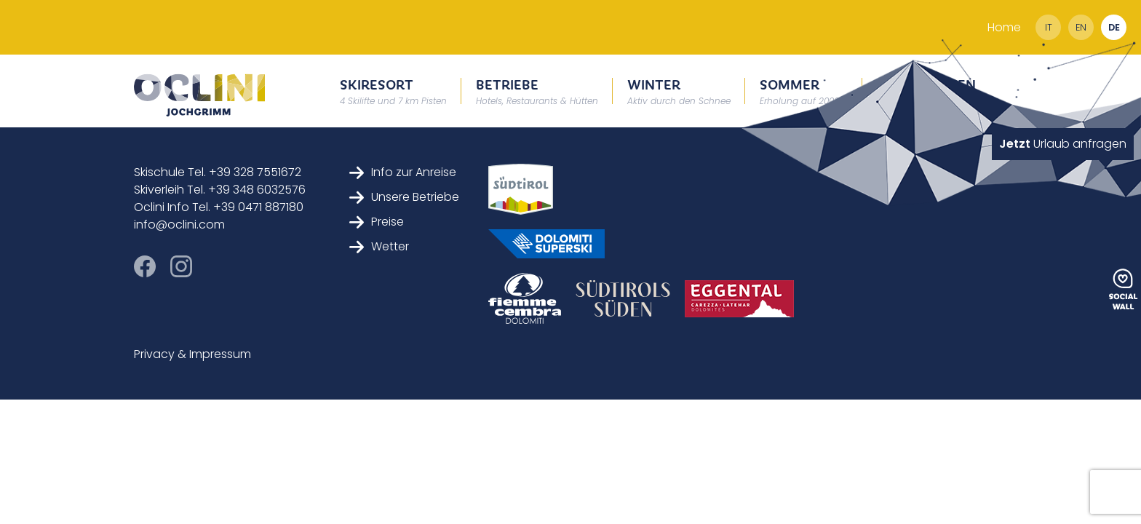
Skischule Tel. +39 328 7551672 (217, 172)
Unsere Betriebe (404, 196)
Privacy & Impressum (192, 354)
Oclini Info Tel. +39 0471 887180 (218, 207)
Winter (679, 90)
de (1114, 27)
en (1081, 27)
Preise (376, 221)
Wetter (379, 246)
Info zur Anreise (402, 172)
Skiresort (393, 90)
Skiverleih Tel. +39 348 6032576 (220, 189)
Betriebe (537, 90)
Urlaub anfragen (1062, 143)
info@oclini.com (179, 224)
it (1048, 27)
